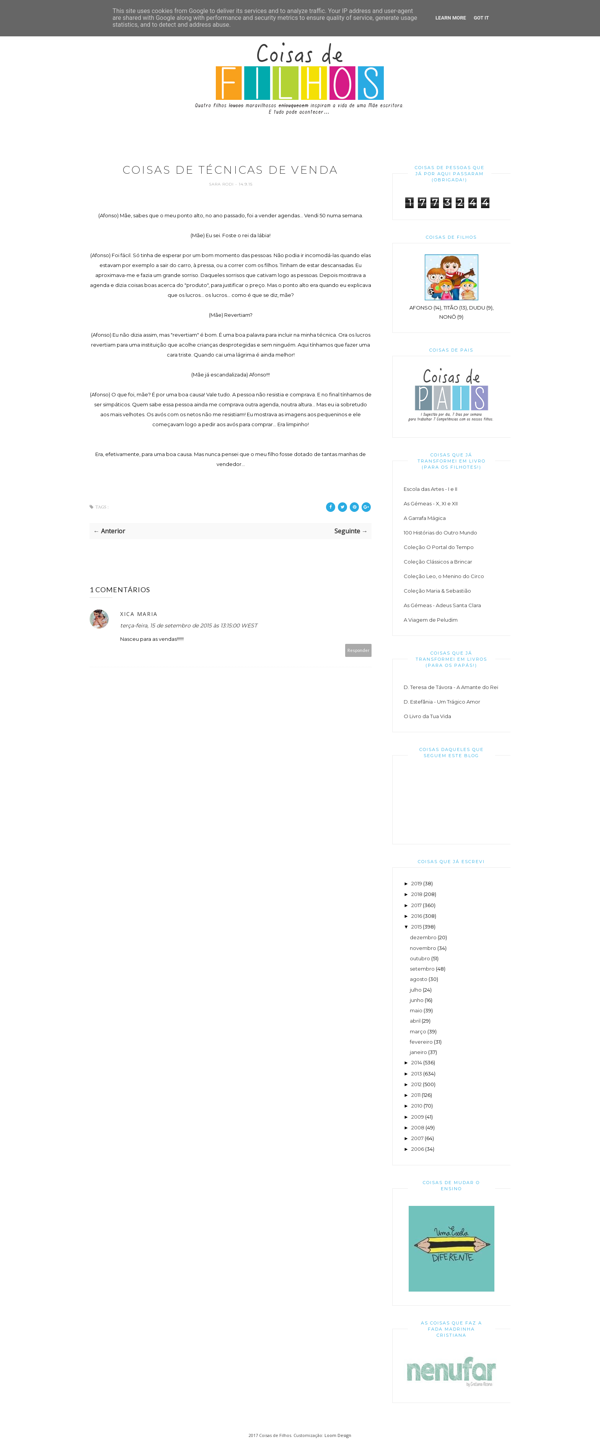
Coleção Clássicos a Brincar (438, 562)
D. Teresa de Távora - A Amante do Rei (451, 687)
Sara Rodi (222, 184)
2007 (417, 1138)
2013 (416, 1073)
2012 (416, 1084)
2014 (416, 1062)
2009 (417, 1117)
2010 (416, 1106)
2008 (417, 1127)
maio (416, 1010)
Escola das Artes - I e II (430, 489)
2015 (416, 927)
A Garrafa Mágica (425, 518)
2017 (416, 905)
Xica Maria (139, 614)
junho (417, 1000)
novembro (423, 948)
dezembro (423, 937)
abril (415, 1021)
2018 (416, 894)
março (418, 1031)
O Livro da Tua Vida (427, 716)
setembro (422, 969)
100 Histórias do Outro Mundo (440, 532)
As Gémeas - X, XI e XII (431, 503)
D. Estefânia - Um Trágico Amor (442, 702)
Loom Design (337, 1435)
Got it (481, 18)
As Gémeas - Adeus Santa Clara (442, 605)
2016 (416, 916)
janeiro (418, 1052)
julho (416, 990)
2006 (417, 1149)
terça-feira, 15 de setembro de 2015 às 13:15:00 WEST (188, 626)
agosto (418, 979)
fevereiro (421, 1042)
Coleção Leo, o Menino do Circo (444, 576)
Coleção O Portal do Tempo (439, 547)
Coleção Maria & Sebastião (437, 591)
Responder (358, 650)
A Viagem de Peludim (431, 620)
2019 (416, 883)
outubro (420, 958)
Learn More (450, 18)
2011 (416, 1095)
